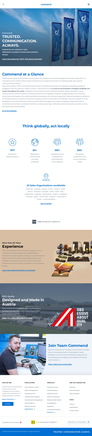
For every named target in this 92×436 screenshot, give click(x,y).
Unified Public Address (32, 397)
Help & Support (75, 393)
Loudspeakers (51, 403)
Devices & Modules (53, 397)
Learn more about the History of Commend (18, 270)
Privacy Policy (74, 410)
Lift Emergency (30, 403)
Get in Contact (46, 203)
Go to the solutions (9, 111)
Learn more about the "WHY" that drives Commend (22, 59)
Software (72, 387)
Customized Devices (53, 409)
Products (50, 412)
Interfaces (50, 406)
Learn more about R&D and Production (17, 318)
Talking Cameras (30, 406)
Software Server (52, 393)
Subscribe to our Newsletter (78, 422)
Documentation (75, 390)
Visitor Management (31, 390)
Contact (7, 404)
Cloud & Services (52, 387)
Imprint (72, 404)
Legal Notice (74, 407)
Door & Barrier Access (32, 387)
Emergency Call (30, 393)
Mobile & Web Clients (54, 400)
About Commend (8, 399)
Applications (29, 409)
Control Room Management (34, 400)
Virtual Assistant (52, 390)
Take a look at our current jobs (60, 364)
